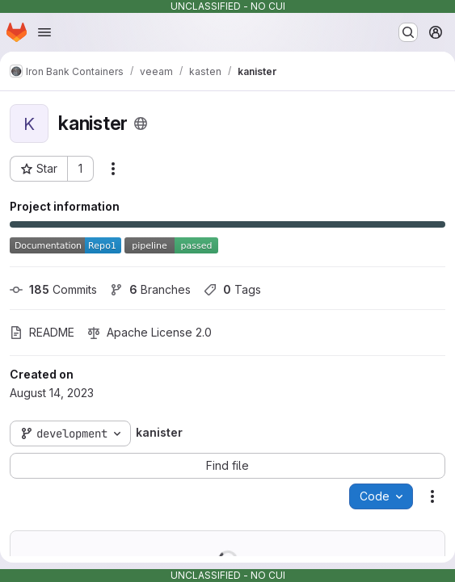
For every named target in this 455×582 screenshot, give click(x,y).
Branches (150, 289)
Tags (232, 289)
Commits (53, 289)
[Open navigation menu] (44, 32)
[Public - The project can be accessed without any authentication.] (140, 123)
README (42, 332)
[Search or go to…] (408, 32)
